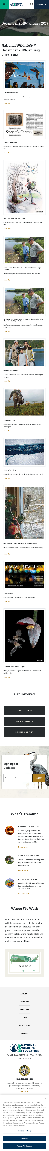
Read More (7, 103)
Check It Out (23, 894)
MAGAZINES (24, 1010)
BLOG (24, 1017)
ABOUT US (24, 994)
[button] (38, 778)
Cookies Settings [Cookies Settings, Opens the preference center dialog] (24, 1131)
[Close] (46, 1098)
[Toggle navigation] (4, 4)
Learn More (23, 847)
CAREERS (24, 1033)
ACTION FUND (24, 1025)
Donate (42, 4)
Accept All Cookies (24, 1146)
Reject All (24, 1138)
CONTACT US (24, 1002)
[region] (24, 1123)
